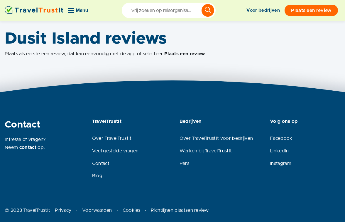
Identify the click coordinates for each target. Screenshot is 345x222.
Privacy (63, 210)
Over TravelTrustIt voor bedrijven (216, 138)
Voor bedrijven (263, 10)
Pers (184, 163)
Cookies (131, 210)
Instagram (280, 163)
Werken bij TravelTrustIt (206, 151)
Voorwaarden (97, 210)
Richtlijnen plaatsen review (180, 210)
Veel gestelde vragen (115, 151)
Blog (97, 175)
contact (27, 147)
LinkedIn (279, 151)
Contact (100, 163)
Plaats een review (311, 10)
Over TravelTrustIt (112, 138)
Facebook (281, 138)
